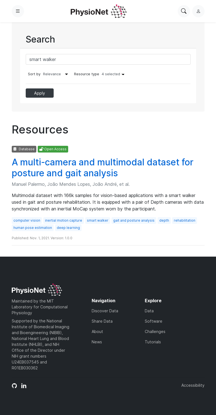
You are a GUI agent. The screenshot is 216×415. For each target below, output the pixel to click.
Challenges (155, 331)
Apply (39, 93)
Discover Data (105, 310)
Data (149, 310)
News (97, 341)
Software (153, 321)
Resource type (100, 74)
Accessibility (193, 385)
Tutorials (153, 341)
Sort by (34, 74)
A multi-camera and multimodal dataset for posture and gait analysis (102, 167)
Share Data (102, 321)
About (97, 331)
